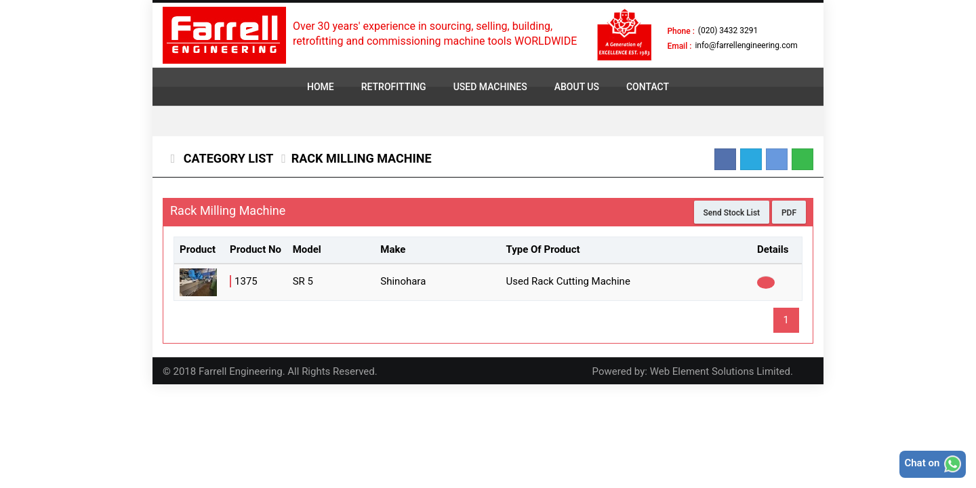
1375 (246, 281)
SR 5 (303, 281)
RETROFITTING (393, 86)
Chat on (932, 463)
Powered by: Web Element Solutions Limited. (692, 371)
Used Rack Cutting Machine (568, 281)
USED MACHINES (490, 86)
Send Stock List (732, 213)
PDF (788, 213)
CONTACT (647, 86)
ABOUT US (576, 86)
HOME (320, 86)
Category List (226, 158)
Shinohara (403, 281)
